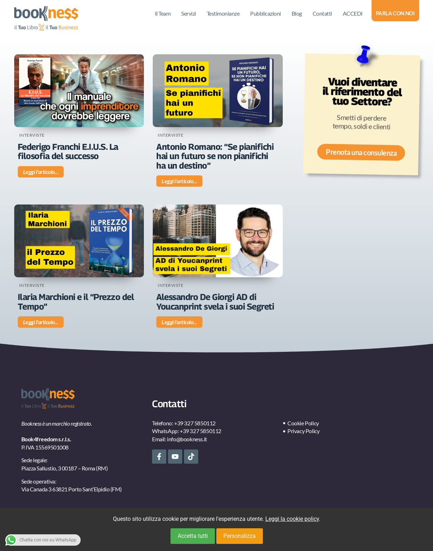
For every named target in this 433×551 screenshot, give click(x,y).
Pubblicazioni (265, 13)
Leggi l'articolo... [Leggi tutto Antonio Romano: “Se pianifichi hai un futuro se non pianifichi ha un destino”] (179, 181)
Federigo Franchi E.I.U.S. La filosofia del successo (68, 151)
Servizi (188, 13)
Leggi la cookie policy (292, 518)
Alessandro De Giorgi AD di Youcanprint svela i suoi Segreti (215, 301)
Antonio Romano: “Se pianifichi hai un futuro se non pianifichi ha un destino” (215, 156)
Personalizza (239, 536)
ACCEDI (353, 13)
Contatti (322, 13)
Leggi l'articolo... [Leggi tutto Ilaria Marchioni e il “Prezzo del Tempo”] (41, 321)
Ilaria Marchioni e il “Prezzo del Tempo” (76, 301)
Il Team (163, 13)
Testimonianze (223, 13)
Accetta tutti (193, 536)
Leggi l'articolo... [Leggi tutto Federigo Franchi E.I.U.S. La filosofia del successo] (41, 171)
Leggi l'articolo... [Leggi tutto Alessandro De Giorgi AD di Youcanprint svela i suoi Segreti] (179, 321)
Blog (297, 13)
